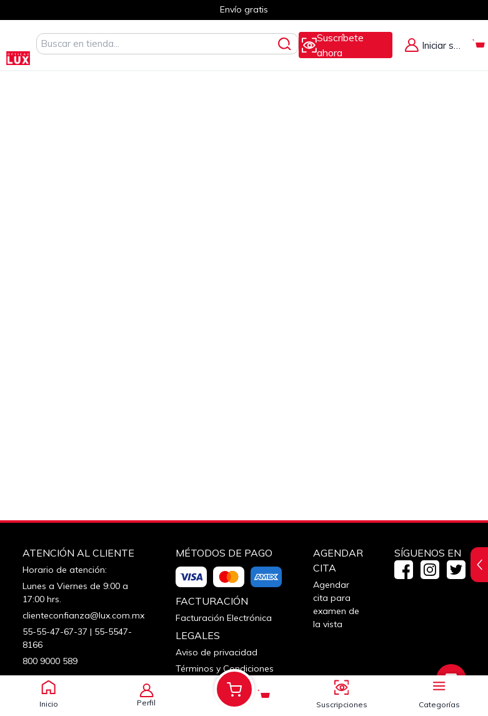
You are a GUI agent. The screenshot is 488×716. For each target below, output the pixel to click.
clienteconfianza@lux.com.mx (83, 615)
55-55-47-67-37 (54, 631)
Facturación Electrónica (224, 617)
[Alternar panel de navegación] (439, 684)
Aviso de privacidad (216, 652)
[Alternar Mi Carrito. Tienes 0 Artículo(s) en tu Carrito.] (478, 45)
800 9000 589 (49, 661)
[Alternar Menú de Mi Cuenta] (434, 45)
